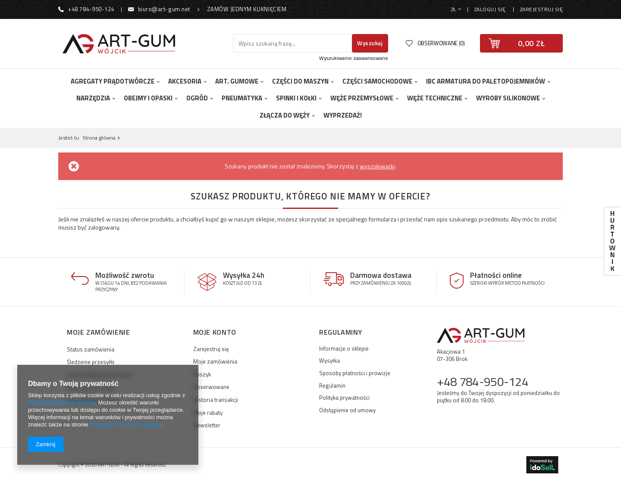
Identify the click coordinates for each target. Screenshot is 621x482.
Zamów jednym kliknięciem (246, 9)
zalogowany (103, 227)
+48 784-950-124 (91, 9)
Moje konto (214, 332)
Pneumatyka (242, 98)
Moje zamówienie (98, 332)
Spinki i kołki (296, 98)
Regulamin (332, 385)
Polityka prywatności (344, 398)
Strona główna (99, 138)
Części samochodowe (377, 81)
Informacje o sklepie (344, 348)
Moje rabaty (208, 413)
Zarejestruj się (541, 9)
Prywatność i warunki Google (126, 424)
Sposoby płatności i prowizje (354, 373)
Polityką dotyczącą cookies (61, 402)
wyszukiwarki (377, 166)
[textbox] (293, 43)
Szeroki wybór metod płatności (507, 283)
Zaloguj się (490, 9)
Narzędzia (93, 98)
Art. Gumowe (236, 81)
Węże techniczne (434, 98)
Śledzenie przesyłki (90, 361)
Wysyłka (329, 361)
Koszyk (202, 374)
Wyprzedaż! (342, 115)
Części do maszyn (300, 81)
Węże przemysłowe (361, 98)
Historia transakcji (215, 400)
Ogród (197, 98)
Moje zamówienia (215, 361)
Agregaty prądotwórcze (112, 81)
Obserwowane (211, 387)
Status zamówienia (90, 349)
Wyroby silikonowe (508, 98)
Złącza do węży (285, 115)
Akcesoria (184, 81)
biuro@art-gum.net (164, 9)
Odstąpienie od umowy (347, 410)
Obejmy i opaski (148, 98)
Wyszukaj (370, 43)
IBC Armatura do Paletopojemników (485, 81)
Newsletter (206, 425)
